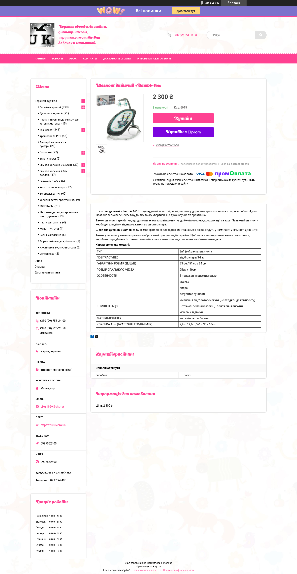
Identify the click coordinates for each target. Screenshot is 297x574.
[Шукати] (261, 35)
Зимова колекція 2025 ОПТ (56, 164)
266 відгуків (212, 2)
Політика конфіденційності (178, 570)
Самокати (46, 152)
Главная (39, 58)
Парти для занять (50, 222)
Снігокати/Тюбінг (50, 181)
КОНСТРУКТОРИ (49, 228)
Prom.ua (167, 563)
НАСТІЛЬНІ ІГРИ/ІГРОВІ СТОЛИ (58, 247)
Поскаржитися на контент (146, 570)
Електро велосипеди (52, 187)
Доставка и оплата (117, 58)
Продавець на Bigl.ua (148, 566)
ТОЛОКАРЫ (46, 206)
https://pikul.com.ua (53, 425)
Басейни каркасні (50, 107)
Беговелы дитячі (50, 193)
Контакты (90, 58)
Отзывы (40, 266)
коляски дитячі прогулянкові (57, 199)
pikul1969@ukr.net (52, 406)
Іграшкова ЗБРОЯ (50, 136)
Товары (57, 58)
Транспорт (46, 129)
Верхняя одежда (46, 101)
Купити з (183, 132)
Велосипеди (47, 253)
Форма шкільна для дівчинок (57, 241)
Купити (183, 119)
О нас (73, 58)
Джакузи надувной (51, 113)
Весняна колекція (50, 234)
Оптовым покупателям (154, 58)
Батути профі (48, 158)
